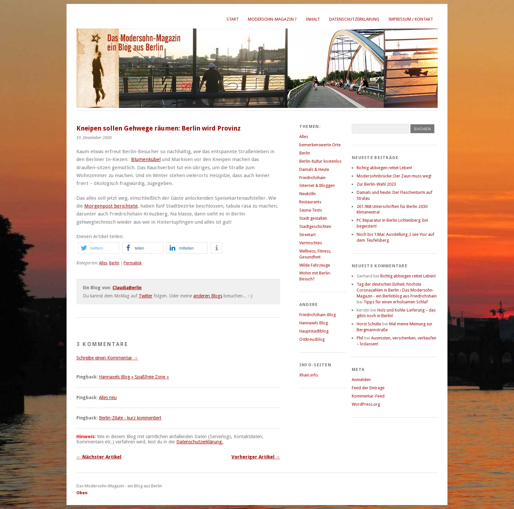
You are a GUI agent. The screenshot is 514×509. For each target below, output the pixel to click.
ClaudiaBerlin (127, 287)
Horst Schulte (369, 323)
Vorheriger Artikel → (255, 456)
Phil (360, 338)
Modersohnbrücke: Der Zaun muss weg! (394, 175)
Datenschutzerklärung (354, 19)
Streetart (307, 234)
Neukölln (307, 193)
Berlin (114, 263)
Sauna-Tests (310, 210)
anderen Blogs (207, 295)
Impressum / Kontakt (410, 19)
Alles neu (108, 397)
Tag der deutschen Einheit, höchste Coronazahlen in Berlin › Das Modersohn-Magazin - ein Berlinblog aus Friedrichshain (397, 290)
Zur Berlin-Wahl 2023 (376, 184)
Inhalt (313, 19)
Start (233, 19)
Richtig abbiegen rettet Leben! (384, 167)
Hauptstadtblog (313, 331)
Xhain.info (308, 375)
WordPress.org (366, 404)
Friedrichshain (312, 177)
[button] (98, 248)
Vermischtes (310, 242)
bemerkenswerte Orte (320, 144)
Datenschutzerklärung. (199, 441)
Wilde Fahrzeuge (314, 265)
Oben (82, 492)
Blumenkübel (146, 159)
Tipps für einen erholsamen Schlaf (396, 301)
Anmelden (361, 379)
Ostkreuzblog (312, 339)
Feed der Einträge (368, 387)
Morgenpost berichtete (111, 206)
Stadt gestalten (313, 218)
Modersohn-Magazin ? (272, 19)
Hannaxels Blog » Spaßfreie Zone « (134, 376)
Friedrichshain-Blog (317, 314)
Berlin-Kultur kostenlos (320, 161)
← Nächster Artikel (98, 456)
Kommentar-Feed (368, 396)
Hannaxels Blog (313, 322)
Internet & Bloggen (317, 185)
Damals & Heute (314, 169)
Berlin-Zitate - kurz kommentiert (130, 417)
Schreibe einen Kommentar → (107, 357)
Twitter (145, 295)
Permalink (133, 263)
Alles (103, 263)
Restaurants (310, 201)
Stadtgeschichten (315, 226)
